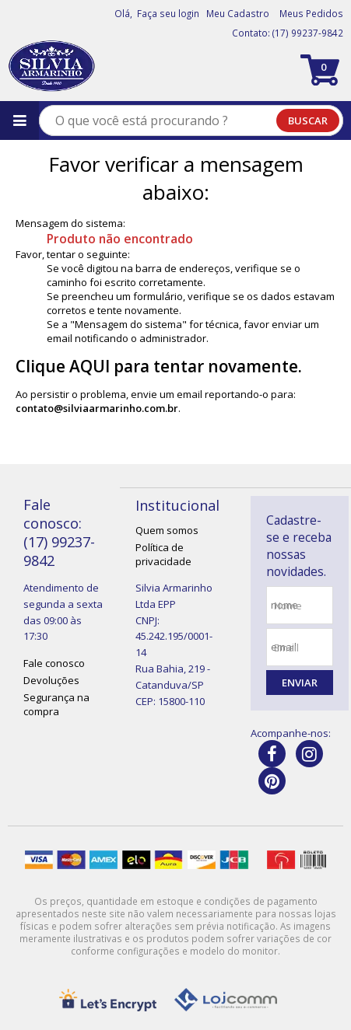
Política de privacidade (163, 554)
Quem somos (166, 530)
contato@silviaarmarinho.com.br (97, 408)
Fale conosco (54, 663)
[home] (51, 66)
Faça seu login (168, 13)
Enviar (300, 683)
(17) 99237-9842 (307, 32)
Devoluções (51, 680)
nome (288, 606)
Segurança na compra (56, 704)
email (286, 648)
